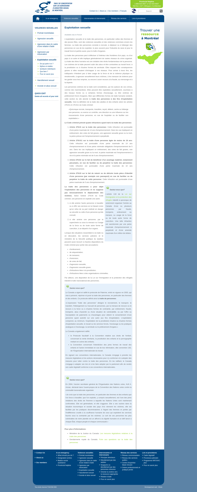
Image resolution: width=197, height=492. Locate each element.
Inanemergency (52, 18)
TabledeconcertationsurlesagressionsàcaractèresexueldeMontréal (53, 7)
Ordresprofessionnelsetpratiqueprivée (131, 469)
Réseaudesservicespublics (129, 459)
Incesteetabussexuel (46, 86)
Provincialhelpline (64, 465)
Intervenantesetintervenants (94, 18)
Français (123, 11)
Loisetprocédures (139, 18)
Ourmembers (113, 11)
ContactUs (93, 11)
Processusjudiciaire (151, 458)
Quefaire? (44, 71)
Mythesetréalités (46, 66)
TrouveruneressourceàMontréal (150, 47)
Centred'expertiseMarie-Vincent (128, 464)
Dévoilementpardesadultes (108, 461)
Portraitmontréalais (45, 33)
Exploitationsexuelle (46, 60)
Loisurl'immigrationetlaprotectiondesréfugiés (118, 197)
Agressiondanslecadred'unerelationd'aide (47, 45)
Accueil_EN (38, 18)
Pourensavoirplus (47, 74)
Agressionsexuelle (45, 38)
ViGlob (160, 487)
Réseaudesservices (118, 18)
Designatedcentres (65, 458)
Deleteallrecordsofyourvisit (46, 96)
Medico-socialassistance (63, 462)
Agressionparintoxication (43, 53)
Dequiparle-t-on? (46, 64)
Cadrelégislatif (149, 455)
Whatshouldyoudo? (66, 455)
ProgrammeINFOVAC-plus (152, 462)
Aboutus (103, 11)
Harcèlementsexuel (45, 80)
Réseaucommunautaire (131, 455)
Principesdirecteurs (108, 458)
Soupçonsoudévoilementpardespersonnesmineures (108, 467)
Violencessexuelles (71, 18)
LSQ (134, 11)
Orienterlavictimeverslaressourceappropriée (109, 473)
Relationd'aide (106, 477)
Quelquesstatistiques (48, 69)
